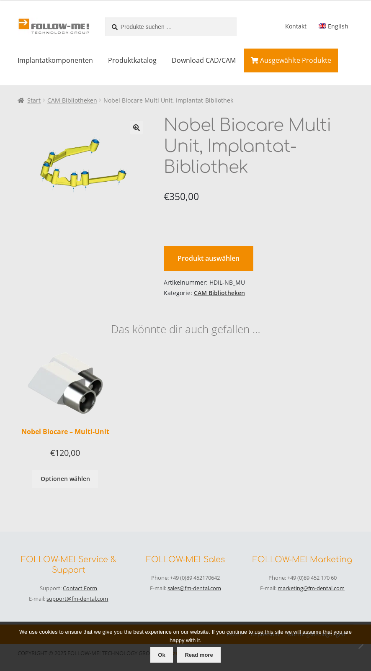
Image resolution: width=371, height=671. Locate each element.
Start (34, 100)
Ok (161, 655)
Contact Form (80, 588)
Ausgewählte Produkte (291, 60)
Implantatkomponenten (55, 60)
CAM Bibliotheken (72, 100)
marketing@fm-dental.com (311, 588)
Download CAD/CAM (204, 60)
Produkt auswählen (209, 258)
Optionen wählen (65, 479)
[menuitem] (333, 26)
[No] (360, 646)
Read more (199, 655)
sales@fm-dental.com (194, 588)
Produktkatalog (132, 60)
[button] (136, 127)
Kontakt (296, 26)
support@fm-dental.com (77, 598)
